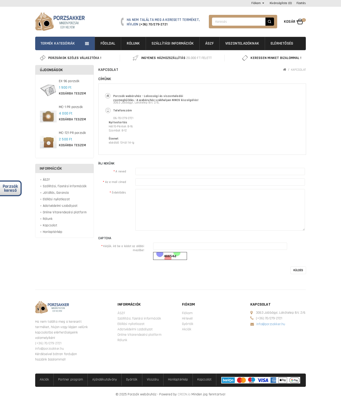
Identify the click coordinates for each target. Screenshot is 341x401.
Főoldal (108, 43)
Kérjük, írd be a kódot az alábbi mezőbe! (123, 248)
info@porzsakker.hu (49, 348)
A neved (120, 171)
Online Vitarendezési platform (65, 212)
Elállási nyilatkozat (56, 199)
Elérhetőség (282, 43)
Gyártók (187, 324)
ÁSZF (209, 43)
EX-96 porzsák (69, 81)
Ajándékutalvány (104, 379)
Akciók (186, 329)
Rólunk (133, 43)
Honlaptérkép (52, 232)
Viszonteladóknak (242, 43)
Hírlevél (187, 318)
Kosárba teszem (72, 93)
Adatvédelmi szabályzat (60, 206)
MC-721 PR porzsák (72, 133)
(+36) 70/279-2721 (153, 24)
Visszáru (153, 379)
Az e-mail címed (115, 182)
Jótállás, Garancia (56, 193)
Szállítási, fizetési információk (64, 186)
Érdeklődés (119, 193)
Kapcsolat (50, 225)
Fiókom (187, 313)
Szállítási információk (173, 43)
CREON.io (184, 394)
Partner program (70, 379)
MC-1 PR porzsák (71, 107)
